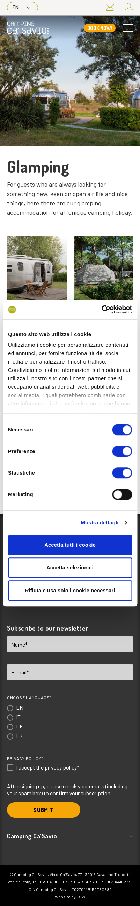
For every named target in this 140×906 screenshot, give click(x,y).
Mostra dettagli (99, 522)
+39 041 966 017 (53, 881)
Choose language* (29, 697)
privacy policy (61, 767)
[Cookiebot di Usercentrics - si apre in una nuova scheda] (101, 309)
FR (19, 735)
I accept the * (47, 767)
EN (22, 7)
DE (19, 726)
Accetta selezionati (70, 567)
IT (18, 716)
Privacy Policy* (25, 758)
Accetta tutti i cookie (70, 545)
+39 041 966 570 (82, 881)
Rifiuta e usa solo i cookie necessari (70, 590)
